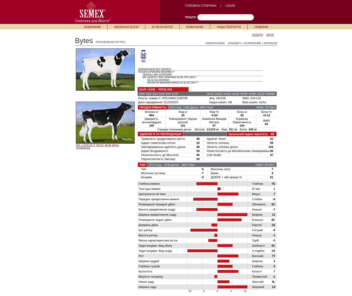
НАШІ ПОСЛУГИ (229, 27)
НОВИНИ (261, 27)
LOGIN (230, 5)
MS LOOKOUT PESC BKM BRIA (97, 145)
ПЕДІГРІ (257, 35)
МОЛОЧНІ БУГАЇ (126, 27)
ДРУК (270, 35)
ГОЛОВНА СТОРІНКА (200, 5)
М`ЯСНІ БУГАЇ (162, 27)
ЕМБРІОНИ (194, 27)
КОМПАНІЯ (92, 27)
